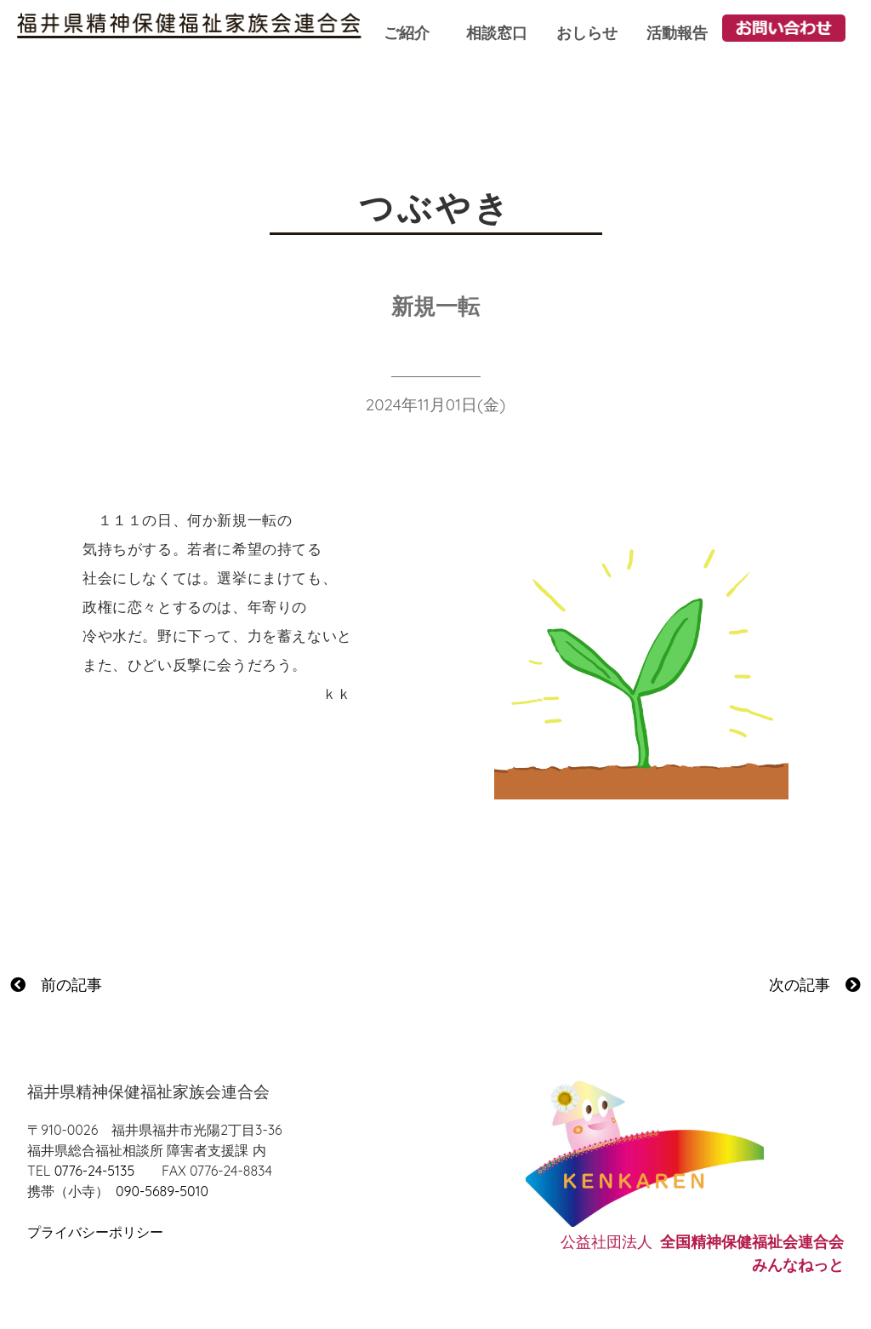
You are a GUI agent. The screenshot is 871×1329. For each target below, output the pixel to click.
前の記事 (56, 984)
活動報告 (677, 33)
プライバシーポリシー (95, 1231)
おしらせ (587, 33)
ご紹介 (407, 33)
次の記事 (815, 984)
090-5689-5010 (162, 1191)
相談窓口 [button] (496, 33)
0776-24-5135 (94, 1170)
